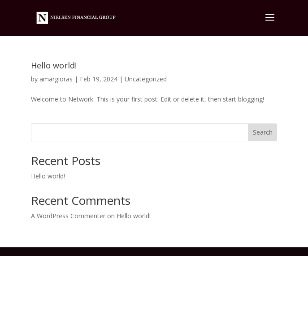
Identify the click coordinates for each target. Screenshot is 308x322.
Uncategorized (146, 79)
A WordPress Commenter (68, 216)
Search (263, 132)
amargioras (56, 79)
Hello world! (54, 65)
